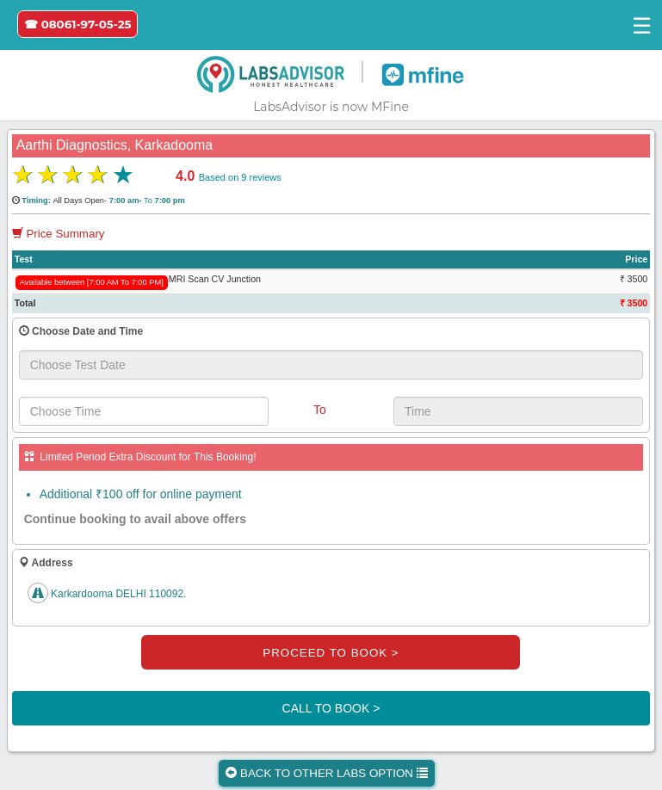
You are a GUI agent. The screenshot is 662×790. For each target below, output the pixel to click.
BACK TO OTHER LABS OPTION (326, 773)
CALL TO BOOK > (331, 708)
